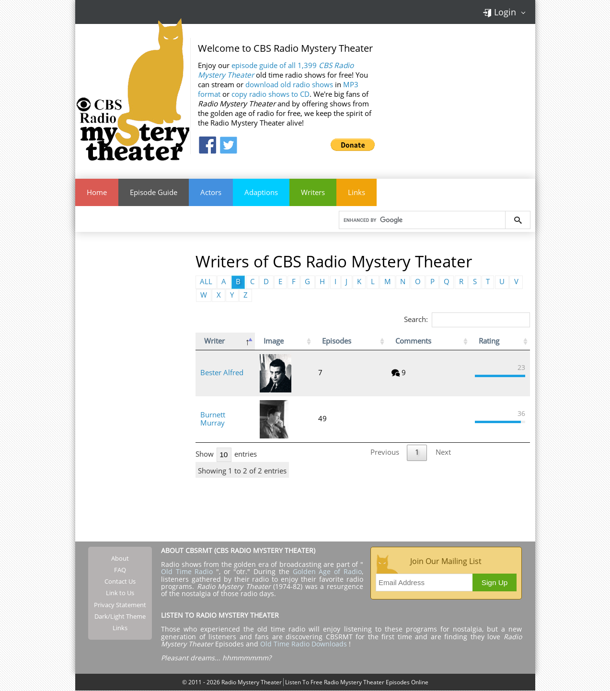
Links (356, 192)
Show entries (226, 454)
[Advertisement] (133, 386)
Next (443, 453)
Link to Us (120, 593)
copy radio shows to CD (270, 94)
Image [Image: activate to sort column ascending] (301, 341)
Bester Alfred (221, 373)
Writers (313, 192)
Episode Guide (153, 192)
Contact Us (120, 581)
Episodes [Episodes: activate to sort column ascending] (392, 341)
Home (97, 192)
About (120, 558)
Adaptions (261, 192)
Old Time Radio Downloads (304, 644)
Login (499, 12)
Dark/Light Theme (120, 616)
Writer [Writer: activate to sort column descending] (214, 341)
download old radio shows (289, 85)
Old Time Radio (187, 571)
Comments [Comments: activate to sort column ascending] (442, 341)
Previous (384, 453)
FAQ (120, 569)
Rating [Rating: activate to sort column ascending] (488, 341)
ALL (206, 282)
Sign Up (495, 582)
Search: (467, 319)
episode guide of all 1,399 (276, 70)
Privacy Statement (120, 604)
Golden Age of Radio (327, 571)
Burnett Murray (226, 419)
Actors (210, 192)
